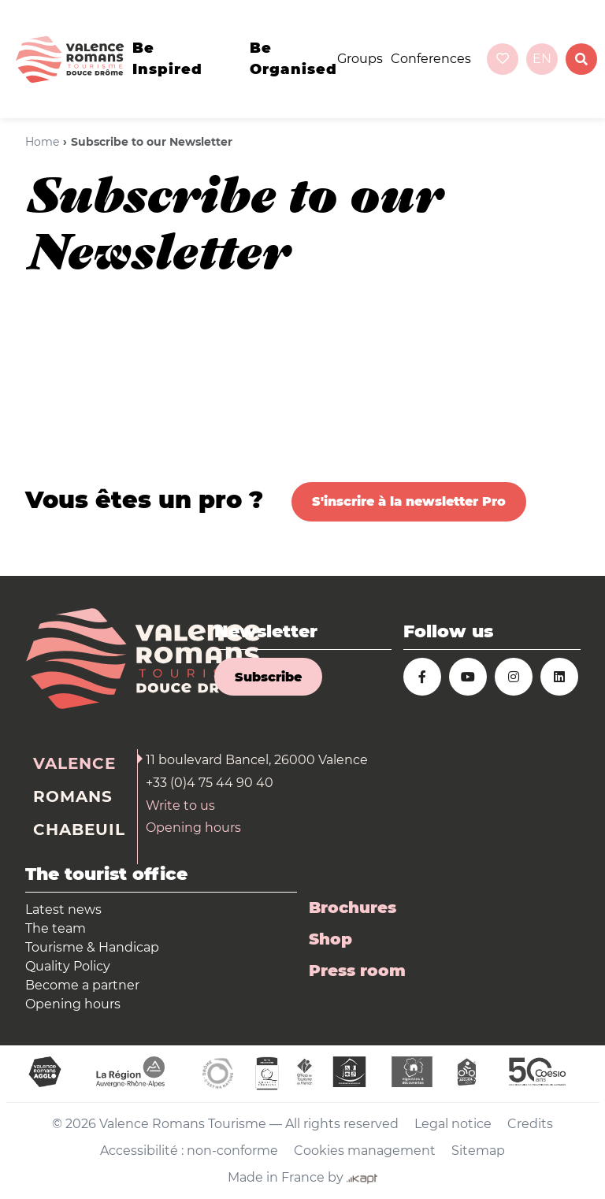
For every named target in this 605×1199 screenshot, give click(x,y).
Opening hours (193, 827)
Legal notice (453, 1123)
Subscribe (268, 677)
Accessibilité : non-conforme (189, 1150)
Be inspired (167, 58)
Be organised (293, 58)
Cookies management (365, 1150)
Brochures (352, 907)
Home (42, 142)
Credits (530, 1123)
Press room (357, 970)
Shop (330, 939)
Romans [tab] (73, 796)
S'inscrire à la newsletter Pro (409, 501)
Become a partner (82, 985)
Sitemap (478, 1150)
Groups (360, 58)
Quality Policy (67, 966)
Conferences (431, 58)
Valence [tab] (74, 763)
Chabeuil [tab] (79, 829)
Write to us (180, 805)
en (542, 58)
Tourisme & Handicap (92, 947)
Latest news (63, 909)
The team (55, 928)
